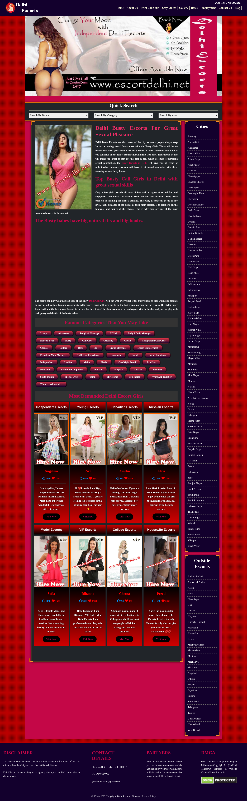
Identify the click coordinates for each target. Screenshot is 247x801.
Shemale (157, 369)
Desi (80, 348)
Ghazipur (192, 244)
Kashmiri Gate (195, 318)
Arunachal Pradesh (197, 582)
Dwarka (191, 221)
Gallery (183, 7)
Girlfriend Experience (88, 355)
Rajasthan (192, 690)
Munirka (192, 381)
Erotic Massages (118, 348)
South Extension (196, 500)
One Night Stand (127, 362)
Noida (191, 403)
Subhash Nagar (195, 506)
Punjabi (98, 369)
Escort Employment (147, 348)
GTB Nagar (193, 261)
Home (120, 7)
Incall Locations (157, 355)
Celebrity (108, 340)
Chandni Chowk (195, 182)
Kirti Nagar (193, 324)
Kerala (191, 639)
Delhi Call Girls (150, 7)
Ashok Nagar (194, 159)
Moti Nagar (193, 375)
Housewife (116, 355)
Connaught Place (196, 193)
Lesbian (68, 362)
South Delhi (193, 494)
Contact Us (225, 7)
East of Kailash (195, 233)
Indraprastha (194, 290)
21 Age (43, 333)
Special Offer (71, 377)
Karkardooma (194, 307)
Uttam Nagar (194, 517)
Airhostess (63, 333)
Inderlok (192, 278)
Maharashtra (194, 650)
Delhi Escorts (123, 796)
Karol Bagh (193, 312)
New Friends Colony (198, 398)
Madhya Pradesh (196, 644)
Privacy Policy (148, 796)
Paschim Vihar (195, 426)
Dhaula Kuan (194, 216)
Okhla (191, 409)
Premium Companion (72, 369)
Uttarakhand (194, 724)
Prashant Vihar (195, 443)
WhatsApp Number (161, 377)
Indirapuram (194, 284)
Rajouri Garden (195, 455)
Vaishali (192, 523)
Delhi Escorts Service (171, 776)
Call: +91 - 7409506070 (227, 3)
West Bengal (194, 730)
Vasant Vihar (194, 534)
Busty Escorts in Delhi (134, 163)
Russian (138, 369)
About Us (132, 7)
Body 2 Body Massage (139, 333)
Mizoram (192, 667)
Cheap (127, 340)
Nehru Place (194, 392)
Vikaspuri (192, 540)
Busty (68, 340)
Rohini (191, 466)
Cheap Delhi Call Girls (154, 340)
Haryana (192, 616)
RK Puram (193, 460)
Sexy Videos (169, 7)
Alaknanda (193, 148)
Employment (208, 7)
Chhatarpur (193, 187)
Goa (190, 605)
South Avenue (194, 489)
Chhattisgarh (194, 599)
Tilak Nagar (193, 512)
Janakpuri (192, 295)
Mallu (87, 362)
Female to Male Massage (53, 355)
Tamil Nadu (193, 701)
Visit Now (51, 516)
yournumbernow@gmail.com (106, 781)
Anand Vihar (194, 153)
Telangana (193, 707)
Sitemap (136, 796)
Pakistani (45, 369)
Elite (96, 348)
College (63, 348)
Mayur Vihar (194, 358)
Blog (237, 7)
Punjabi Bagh (194, 449)
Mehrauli (192, 364)
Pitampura (193, 438)
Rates (194, 7)
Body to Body (47, 340)
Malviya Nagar (195, 352)
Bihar (190, 593)
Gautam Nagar (195, 239)
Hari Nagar (193, 267)
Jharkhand (193, 627)
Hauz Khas (193, 273)
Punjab (191, 684)
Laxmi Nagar (194, 341)
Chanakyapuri (194, 176)
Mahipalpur (193, 347)
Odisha (191, 679)
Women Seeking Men (51, 384)
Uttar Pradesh (194, 718)
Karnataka (193, 633)
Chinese (44, 348)
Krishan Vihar (194, 330)
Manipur (192, 656)
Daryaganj (193, 199)
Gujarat (191, 610)
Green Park (193, 256)
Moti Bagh (193, 369)
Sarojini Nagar (195, 483)
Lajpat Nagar (194, 335)
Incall (135, 355)
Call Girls (87, 340)
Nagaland (192, 673)
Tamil (92, 377)
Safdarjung (193, 472)
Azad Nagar (193, 165)
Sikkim (191, 696)
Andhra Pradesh (195, 576)
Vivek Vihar (194, 546)
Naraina (191, 386)
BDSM (113, 333)
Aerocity (192, 136)
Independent (46, 362)
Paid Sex (151, 362)
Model (104, 362)
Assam (191, 588)
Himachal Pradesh (196, 622)
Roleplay (118, 369)
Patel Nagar (193, 432)
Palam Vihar (194, 421)
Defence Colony (195, 204)
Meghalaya (193, 662)
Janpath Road (194, 301)
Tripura (191, 713)
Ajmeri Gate (194, 142)
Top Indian (134, 377)
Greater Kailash (195, 250)
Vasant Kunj (194, 529)
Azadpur (192, 170)
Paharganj (192, 415)
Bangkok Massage (89, 333)
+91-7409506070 (100, 774)
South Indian (47, 377)
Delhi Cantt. (194, 210)
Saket (190, 477)
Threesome (112, 377)
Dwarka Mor (194, 227)
